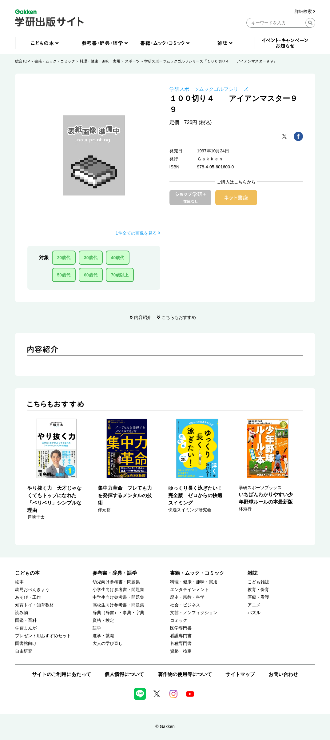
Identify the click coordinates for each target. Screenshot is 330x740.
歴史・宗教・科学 (187, 597)
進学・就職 (103, 635)
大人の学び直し (108, 643)
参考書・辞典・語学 (115, 573)
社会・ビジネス (185, 605)
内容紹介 (142, 317)
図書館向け (26, 643)
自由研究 (23, 651)
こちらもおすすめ (178, 317)
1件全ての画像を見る (138, 233)
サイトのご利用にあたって (61, 674)
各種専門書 (181, 643)
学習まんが (26, 628)
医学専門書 (181, 628)
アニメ (254, 605)
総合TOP (22, 61)
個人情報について (124, 674)
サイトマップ (240, 674)
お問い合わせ (283, 674)
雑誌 (252, 573)
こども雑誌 (258, 582)
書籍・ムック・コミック (54, 61)
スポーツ (132, 61)
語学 (97, 628)
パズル (254, 612)
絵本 (19, 582)
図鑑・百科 (26, 620)
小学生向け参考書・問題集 (118, 589)
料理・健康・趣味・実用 (100, 61)
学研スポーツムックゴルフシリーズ (208, 89)
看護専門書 (181, 635)
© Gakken (164, 726)
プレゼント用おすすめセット (43, 635)
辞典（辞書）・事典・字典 (118, 612)
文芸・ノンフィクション (193, 612)
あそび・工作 (28, 597)
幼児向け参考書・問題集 (116, 582)
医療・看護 (258, 597)
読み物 (21, 612)
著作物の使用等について (185, 674)
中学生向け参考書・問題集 (118, 597)
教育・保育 (258, 589)
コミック (178, 620)
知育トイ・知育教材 (34, 605)
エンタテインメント (189, 589)
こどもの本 (27, 573)
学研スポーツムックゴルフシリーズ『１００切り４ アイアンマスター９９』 (210, 61)
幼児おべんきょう (32, 589)
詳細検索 (305, 11)
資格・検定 (103, 620)
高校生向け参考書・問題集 (118, 605)
